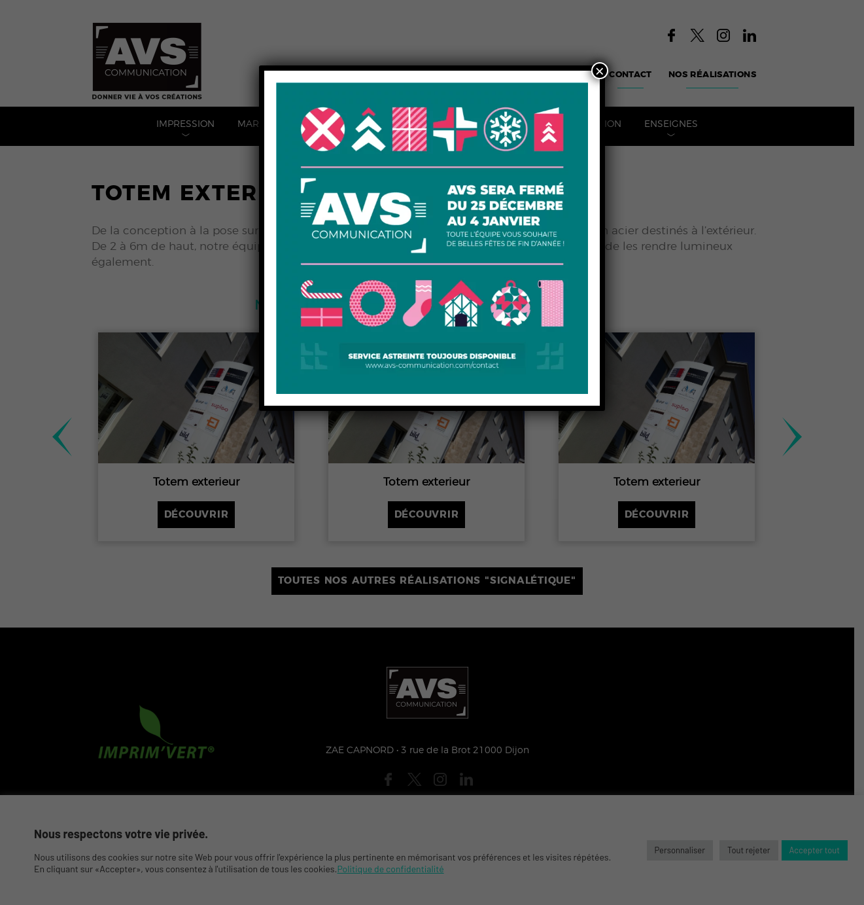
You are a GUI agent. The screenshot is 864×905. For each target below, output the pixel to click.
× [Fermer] (599, 70)
